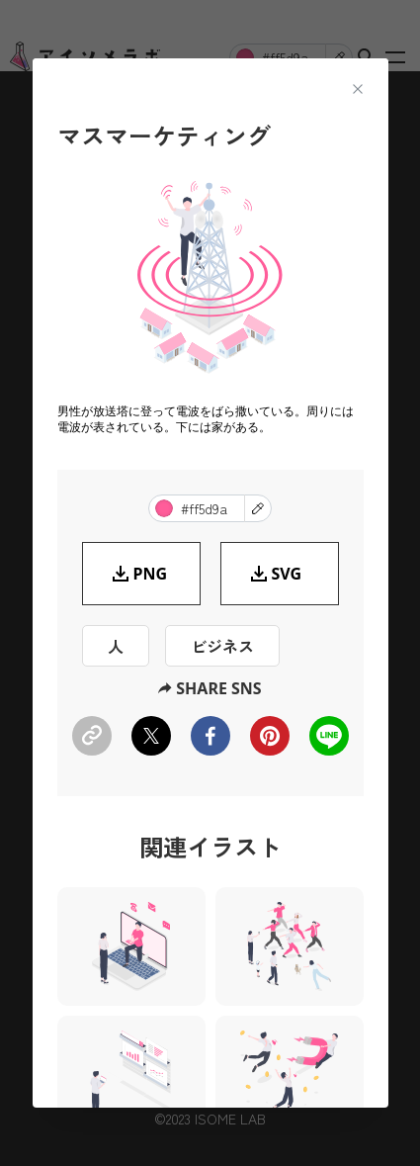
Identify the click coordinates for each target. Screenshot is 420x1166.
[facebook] (210, 736)
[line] (329, 736)
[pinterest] (270, 736)
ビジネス (222, 646)
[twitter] (151, 736)
